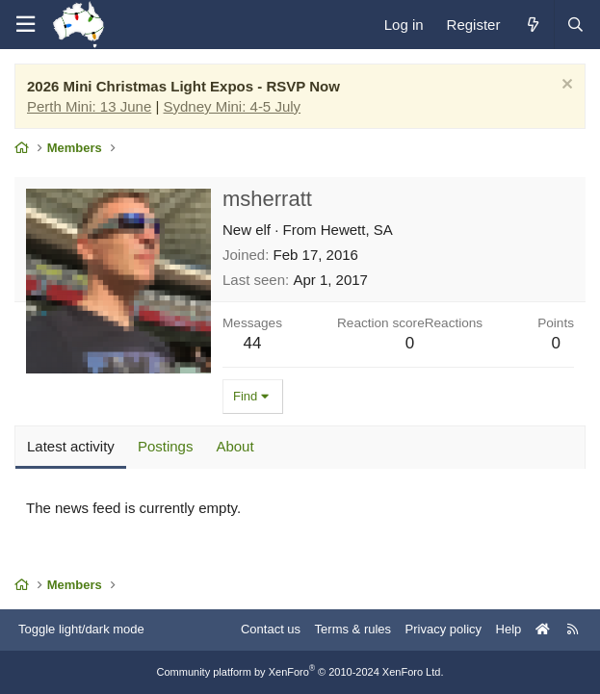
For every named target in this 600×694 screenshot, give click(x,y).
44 (253, 343)
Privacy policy (443, 629)
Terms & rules (353, 629)
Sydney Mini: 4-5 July (232, 106)
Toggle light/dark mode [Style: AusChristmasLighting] (81, 629)
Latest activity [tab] (71, 446)
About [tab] (234, 446)
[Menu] (25, 24)
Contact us (270, 629)
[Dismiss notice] (565, 86)
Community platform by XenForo (300, 672)
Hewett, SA (357, 229)
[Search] (575, 24)
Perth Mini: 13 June (89, 106)
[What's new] (532, 24)
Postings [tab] (166, 446)
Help (509, 629)
